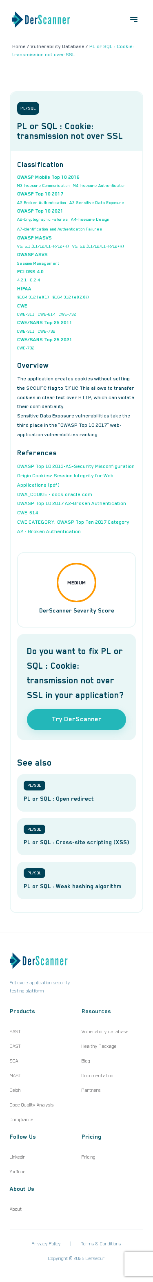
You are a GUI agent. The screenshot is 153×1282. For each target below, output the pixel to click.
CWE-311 (26, 314)
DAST (15, 1046)
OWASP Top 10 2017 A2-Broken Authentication (71, 503)
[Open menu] (134, 19)
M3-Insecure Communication (43, 185)
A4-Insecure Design (90, 219)
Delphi (16, 1090)
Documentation (97, 1075)
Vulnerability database (105, 1031)
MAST (15, 1075)
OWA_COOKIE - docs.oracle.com (54, 494)
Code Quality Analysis (32, 1105)
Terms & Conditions (101, 1244)
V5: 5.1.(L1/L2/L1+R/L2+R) (43, 246)
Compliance (21, 1119)
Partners (91, 1090)
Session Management (38, 263)
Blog (86, 1061)
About (16, 1209)
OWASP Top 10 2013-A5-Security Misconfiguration (76, 466)
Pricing (88, 1157)
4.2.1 (22, 279)
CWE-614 (46, 314)
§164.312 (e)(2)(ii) (70, 296)
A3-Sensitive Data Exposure (96, 202)
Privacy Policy (46, 1244)
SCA (14, 1061)
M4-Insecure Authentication (99, 185)
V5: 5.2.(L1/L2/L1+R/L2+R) (98, 246)
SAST (15, 1031)
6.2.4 (35, 279)
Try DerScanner (77, 719)
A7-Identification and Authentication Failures (59, 228)
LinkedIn (18, 1157)
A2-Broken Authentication (41, 202)
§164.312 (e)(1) (33, 296)
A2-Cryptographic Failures (42, 219)
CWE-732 (67, 314)
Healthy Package (99, 1046)
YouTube (18, 1171)
